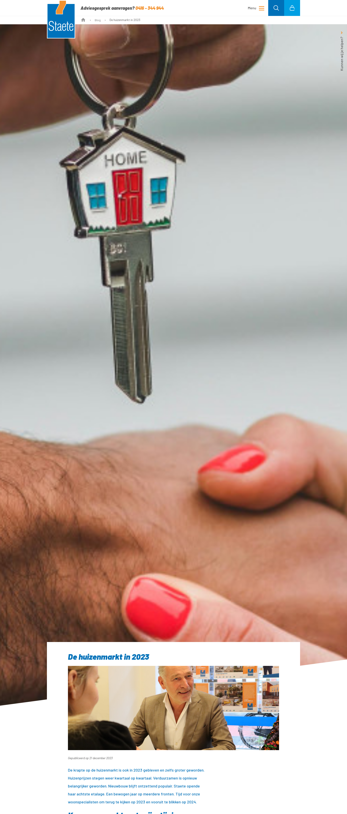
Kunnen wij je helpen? (341, 54)
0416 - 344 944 (149, 8)
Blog (98, 20)
